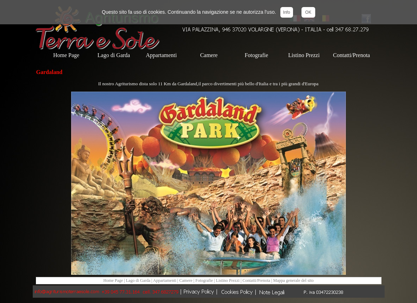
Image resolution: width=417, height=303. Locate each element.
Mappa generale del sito (293, 280)
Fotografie (204, 280)
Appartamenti (165, 280)
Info (286, 12)
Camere (186, 280)
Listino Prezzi (227, 280)
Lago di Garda (138, 280)
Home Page (113, 280)
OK (308, 12)
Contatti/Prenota (256, 280)
